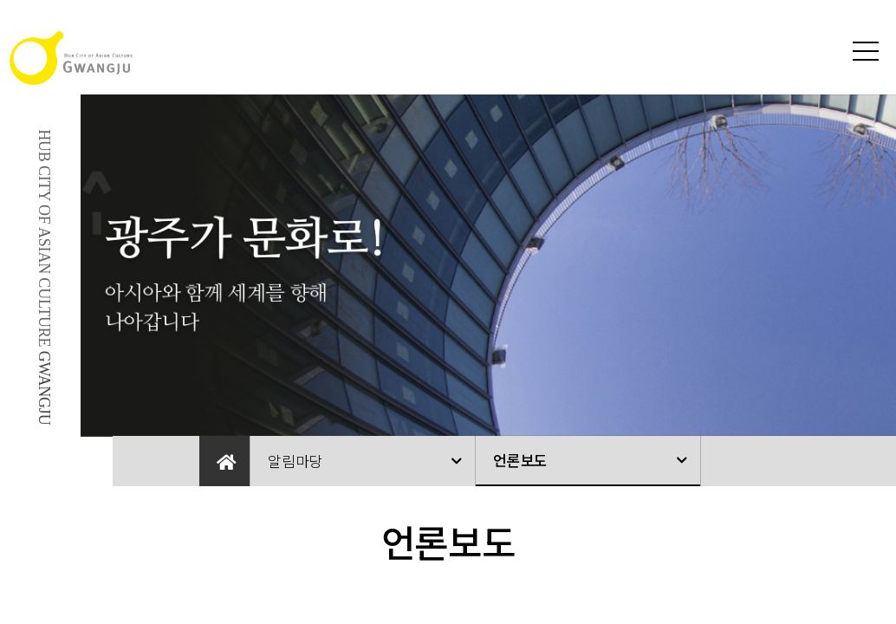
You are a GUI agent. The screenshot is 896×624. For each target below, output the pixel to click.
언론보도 (520, 460)
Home (224, 461)
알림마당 (295, 460)
